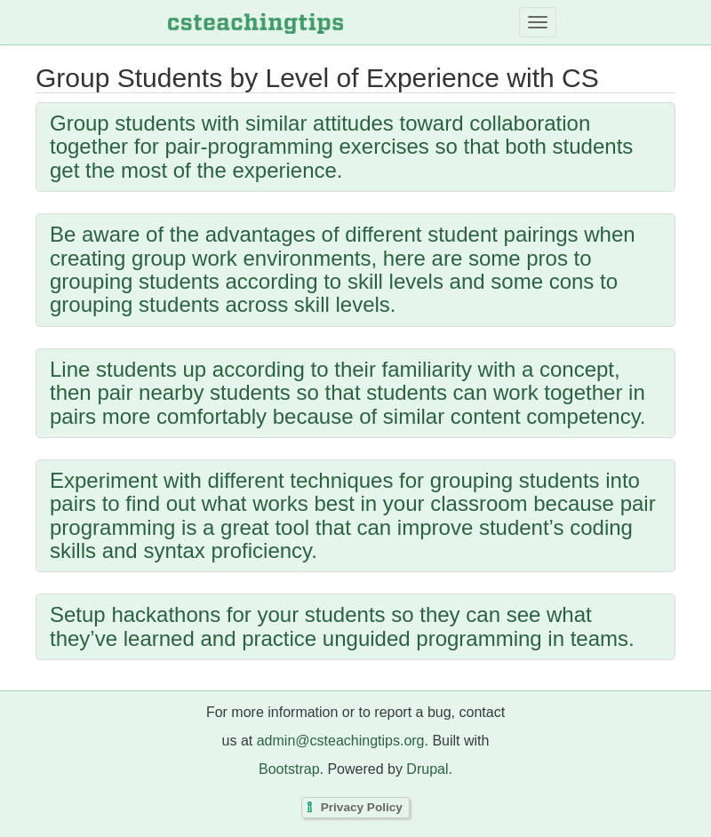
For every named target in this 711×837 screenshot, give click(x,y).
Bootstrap (289, 769)
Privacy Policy (362, 807)
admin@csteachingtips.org (341, 740)
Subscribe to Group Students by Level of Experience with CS (40, 686)
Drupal (427, 769)
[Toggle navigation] (537, 22)
